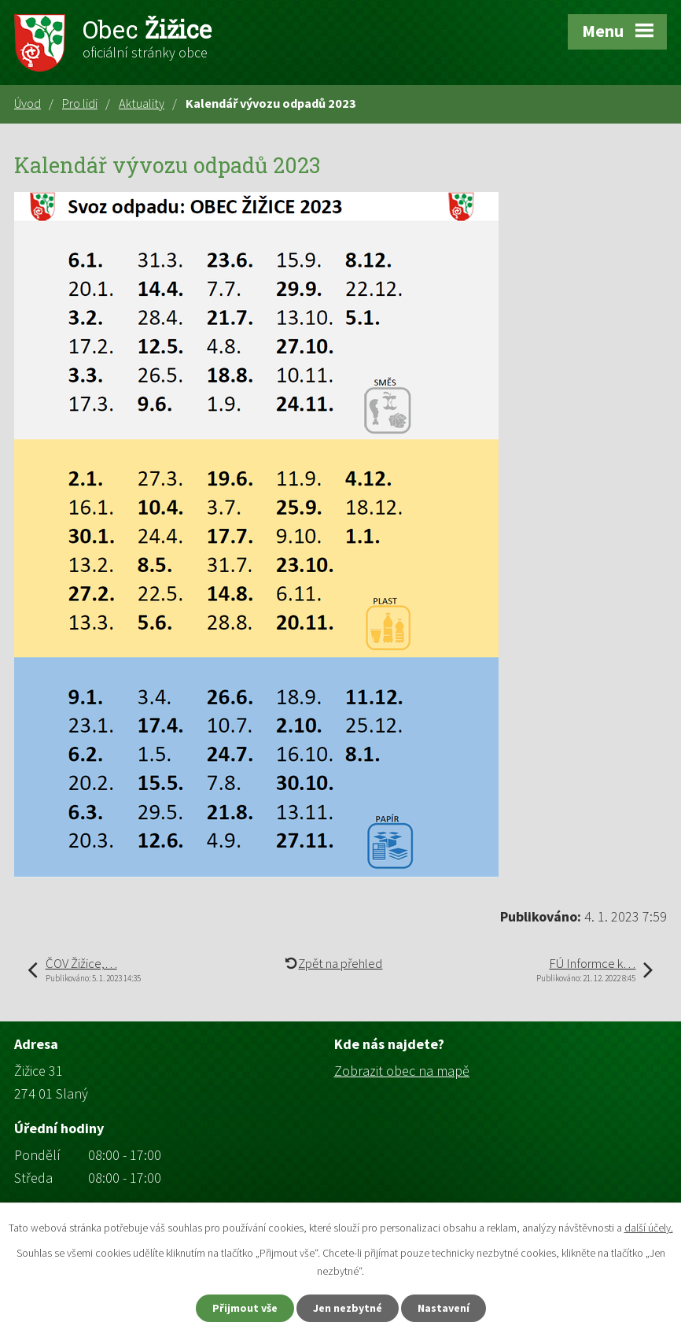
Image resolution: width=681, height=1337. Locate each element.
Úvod (27, 103)
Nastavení (443, 1308)
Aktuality (141, 103)
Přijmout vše (245, 1308)
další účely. (648, 1228)
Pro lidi (80, 103)
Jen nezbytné (347, 1308)
